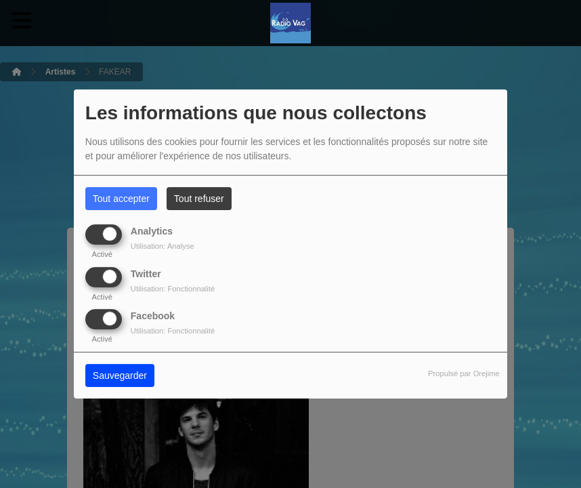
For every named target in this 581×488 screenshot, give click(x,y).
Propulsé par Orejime (464, 373)
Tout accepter (121, 198)
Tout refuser (199, 198)
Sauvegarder (120, 375)
